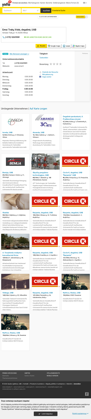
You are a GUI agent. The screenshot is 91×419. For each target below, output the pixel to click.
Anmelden (77, 384)
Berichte (49, 3)
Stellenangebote (59, 3)
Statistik (69, 384)
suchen (46, 10)
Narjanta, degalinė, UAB (43, 213)
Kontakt (25, 384)
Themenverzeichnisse (9, 378)
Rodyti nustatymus (80, 414)
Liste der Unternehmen (48, 16)
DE (85, 3)
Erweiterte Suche (58, 10)
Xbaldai (5, 213)
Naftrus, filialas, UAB (71, 293)
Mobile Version (52, 376)
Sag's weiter (45, 77)
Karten (42, 3)
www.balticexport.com (55, 387)
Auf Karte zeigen (38, 108)
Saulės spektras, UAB (15, 384)
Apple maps (78, 46)
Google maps (54, 46)
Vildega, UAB (7, 293)
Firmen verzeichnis (19, 3)
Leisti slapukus (46, 414)
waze (66, 46)
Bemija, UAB (7, 173)
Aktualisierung (46, 74)
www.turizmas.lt (41, 387)
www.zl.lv (22, 389)
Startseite (5, 376)
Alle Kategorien (34, 3)
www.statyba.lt (7, 387)
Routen (32, 376)
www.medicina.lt (19, 387)
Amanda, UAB (38, 132)
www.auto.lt (30, 387)
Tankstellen (43, 58)
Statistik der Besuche (48, 72)
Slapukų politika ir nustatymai (55, 384)
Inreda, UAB (7, 132)
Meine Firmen (72, 3)
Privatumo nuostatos (37, 384)
